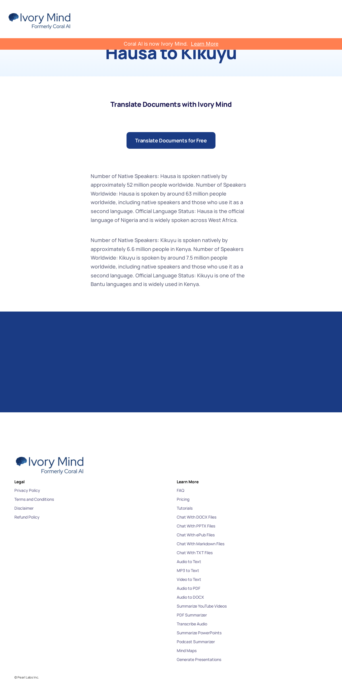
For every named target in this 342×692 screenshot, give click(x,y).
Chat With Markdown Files (200, 543)
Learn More (204, 44)
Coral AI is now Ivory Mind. (156, 44)
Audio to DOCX (190, 597)
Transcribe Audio (192, 624)
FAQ (180, 490)
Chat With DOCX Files (196, 517)
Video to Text (189, 579)
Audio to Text (189, 561)
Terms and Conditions (34, 499)
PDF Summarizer (192, 615)
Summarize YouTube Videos (202, 606)
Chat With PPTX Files (196, 526)
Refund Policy (27, 517)
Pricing (183, 499)
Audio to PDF (188, 588)
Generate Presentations (199, 659)
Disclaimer (24, 508)
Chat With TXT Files (195, 552)
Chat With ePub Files (196, 535)
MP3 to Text (188, 570)
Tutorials (185, 508)
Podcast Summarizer (196, 641)
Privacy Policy (27, 490)
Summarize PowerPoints (199, 632)
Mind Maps (187, 650)
